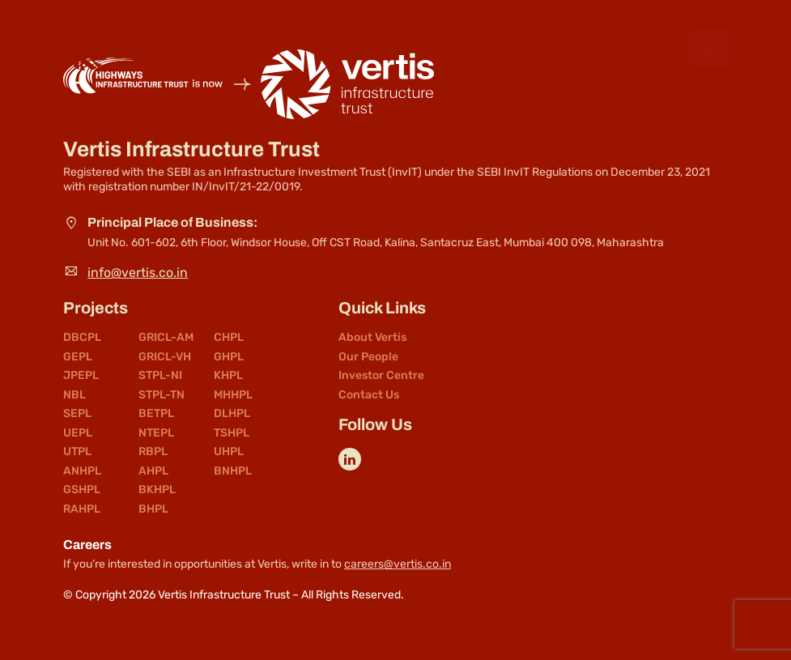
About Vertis (372, 337)
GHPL (229, 357)
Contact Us (368, 395)
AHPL (153, 471)
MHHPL (233, 395)
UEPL (77, 433)
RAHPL (81, 509)
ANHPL (82, 471)
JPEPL (81, 375)
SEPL (77, 413)
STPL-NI (160, 375)
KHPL (228, 375)
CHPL (229, 337)
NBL (74, 395)
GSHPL (81, 489)
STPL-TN (161, 395)
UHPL (229, 451)
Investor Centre (381, 375)
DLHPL (232, 413)
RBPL (153, 451)
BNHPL (233, 471)
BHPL (153, 509)
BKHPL (157, 489)
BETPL (156, 413)
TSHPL (231, 433)
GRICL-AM (165, 337)
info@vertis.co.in (137, 272)
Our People (368, 357)
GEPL (77, 357)
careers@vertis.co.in (397, 564)
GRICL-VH (164, 357)
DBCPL (82, 337)
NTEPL (156, 433)
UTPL (77, 451)
